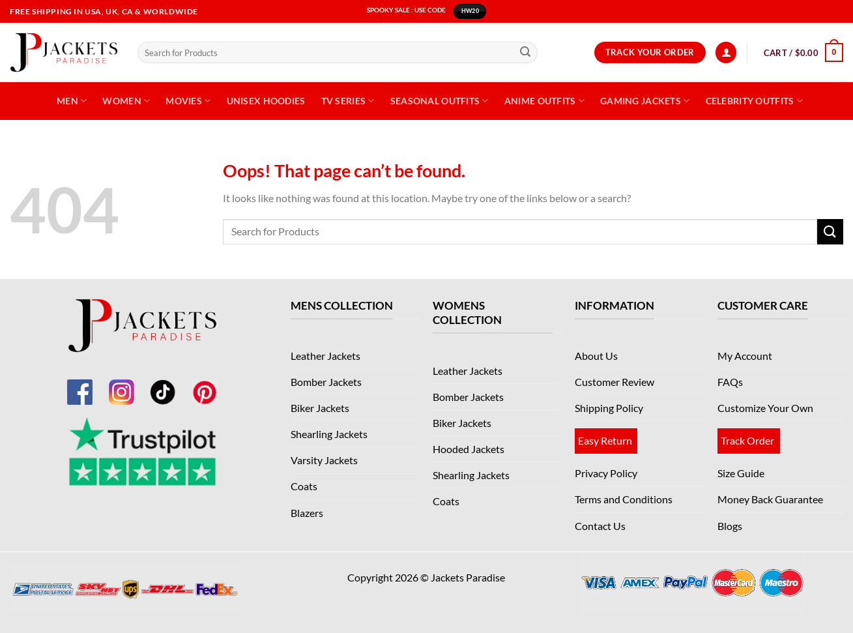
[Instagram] (121, 384)
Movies (188, 101)
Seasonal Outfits (439, 101)
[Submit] (525, 53)
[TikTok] (163, 384)
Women (126, 101)
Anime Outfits (544, 101)
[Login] (726, 52)
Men (72, 101)
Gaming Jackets (645, 101)
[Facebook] (79, 384)
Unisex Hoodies (266, 100)
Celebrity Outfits (754, 101)
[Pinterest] (205, 384)
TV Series (348, 101)
